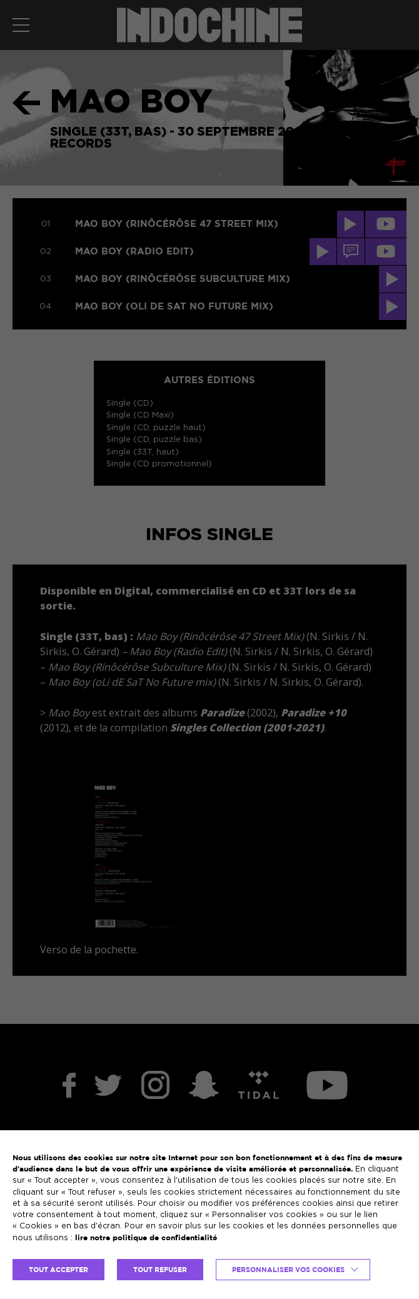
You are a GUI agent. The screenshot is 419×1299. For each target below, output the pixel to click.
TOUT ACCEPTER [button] (58, 1269)
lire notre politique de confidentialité (146, 1237)
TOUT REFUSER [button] (160, 1269)
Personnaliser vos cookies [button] (288, 1269)
